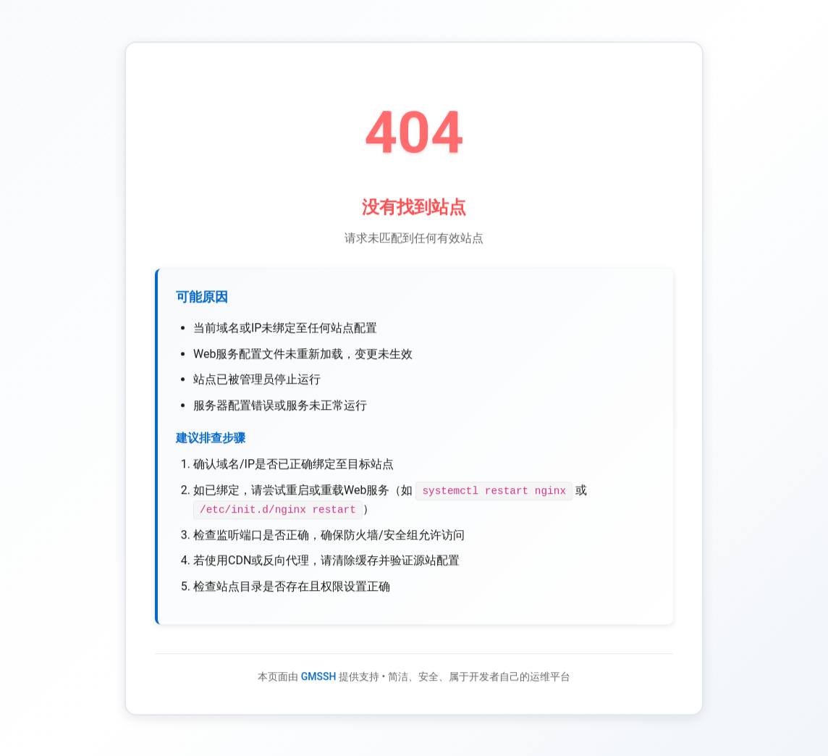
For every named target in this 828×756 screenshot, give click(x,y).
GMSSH (319, 678)
